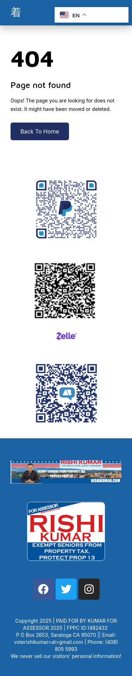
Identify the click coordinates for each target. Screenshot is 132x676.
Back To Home (39, 131)
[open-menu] (16, 12)
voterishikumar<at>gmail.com (48, 642)
